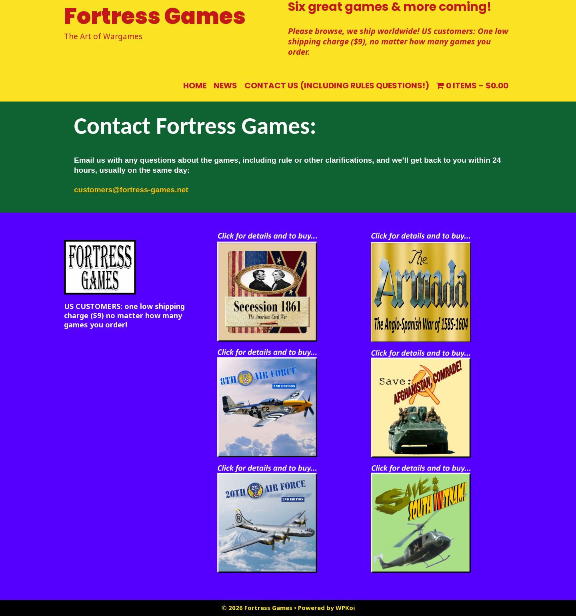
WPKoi (345, 608)
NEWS (225, 85)
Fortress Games (155, 16)
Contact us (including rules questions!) (336, 85)
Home (194, 85)
